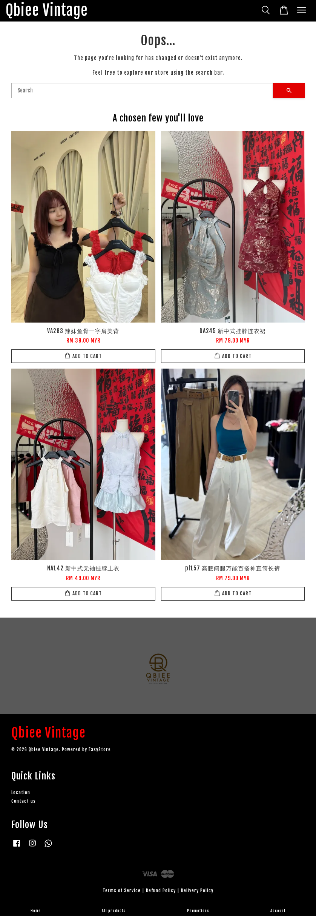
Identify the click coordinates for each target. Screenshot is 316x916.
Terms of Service (122, 890)
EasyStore (100, 749)
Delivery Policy (197, 890)
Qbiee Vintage (47, 11)
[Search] (142, 90)
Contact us (23, 801)
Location (20, 792)
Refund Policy (161, 890)
